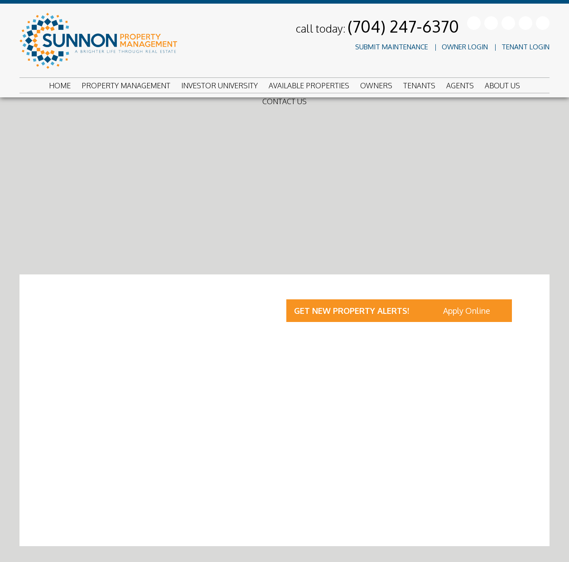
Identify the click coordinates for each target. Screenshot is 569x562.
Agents (460, 85)
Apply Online (466, 311)
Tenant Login (525, 47)
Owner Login (465, 47)
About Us (502, 85)
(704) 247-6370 (403, 26)
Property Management (126, 85)
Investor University (219, 85)
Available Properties (309, 85)
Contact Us (284, 101)
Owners (376, 85)
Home (60, 85)
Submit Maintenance (391, 47)
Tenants (419, 85)
